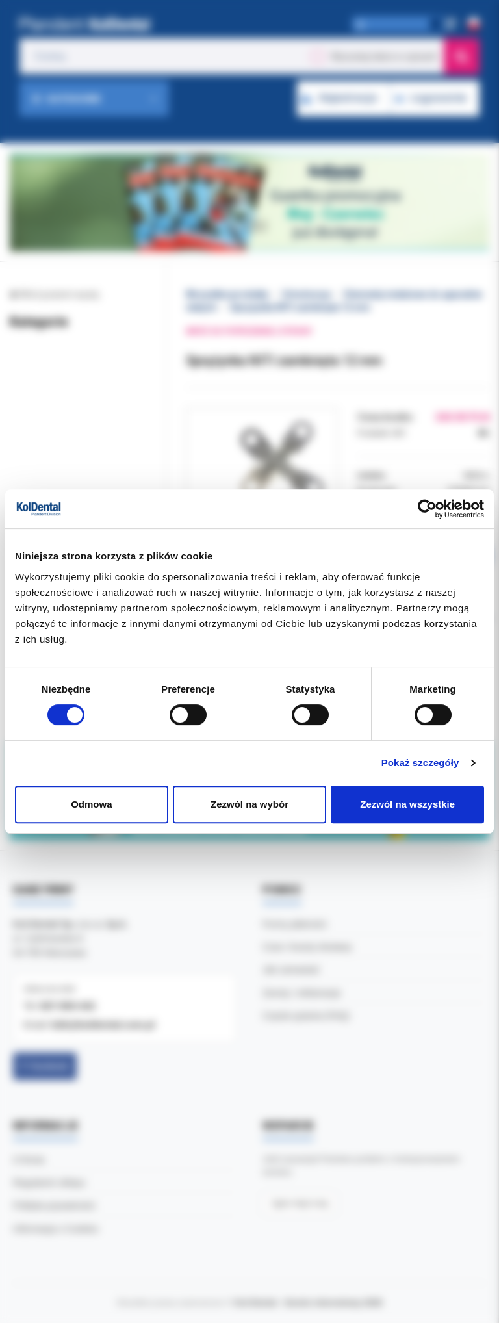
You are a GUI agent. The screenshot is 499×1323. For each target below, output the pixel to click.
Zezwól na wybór (249, 804)
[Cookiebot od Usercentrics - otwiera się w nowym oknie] (427, 509)
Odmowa (91, 804)
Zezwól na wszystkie (407, 804)
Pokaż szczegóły (420, 762)
